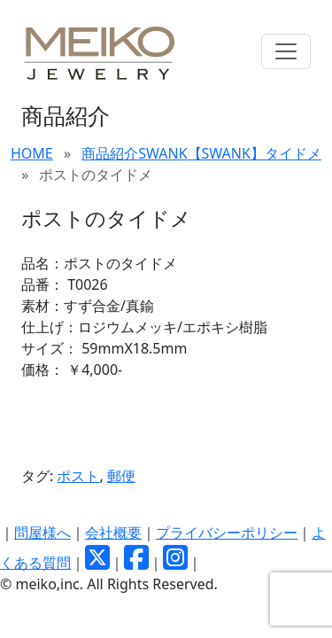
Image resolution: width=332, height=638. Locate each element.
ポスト (78, 476)
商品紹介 (109, 153)
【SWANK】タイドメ (254, 153)
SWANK (162, 153)
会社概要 (113, 532)
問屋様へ (42, 532)
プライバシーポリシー (226, 532)
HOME (32, 153)
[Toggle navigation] (286, 51)
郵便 (121, 476)
